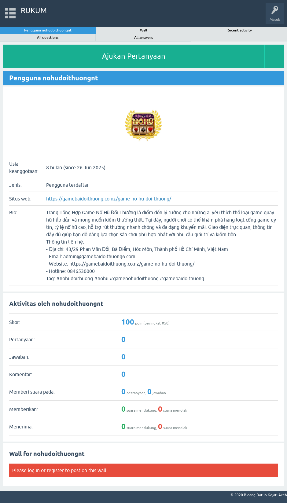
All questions (47, 37)
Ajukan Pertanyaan (133, 56)
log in (34, 470)
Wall (143, 30)
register (55, 470)
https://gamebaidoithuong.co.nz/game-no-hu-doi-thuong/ (108, 198)
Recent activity (239, 30)
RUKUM (34, 10)
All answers (143, 37)
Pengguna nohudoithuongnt (48, 30)
